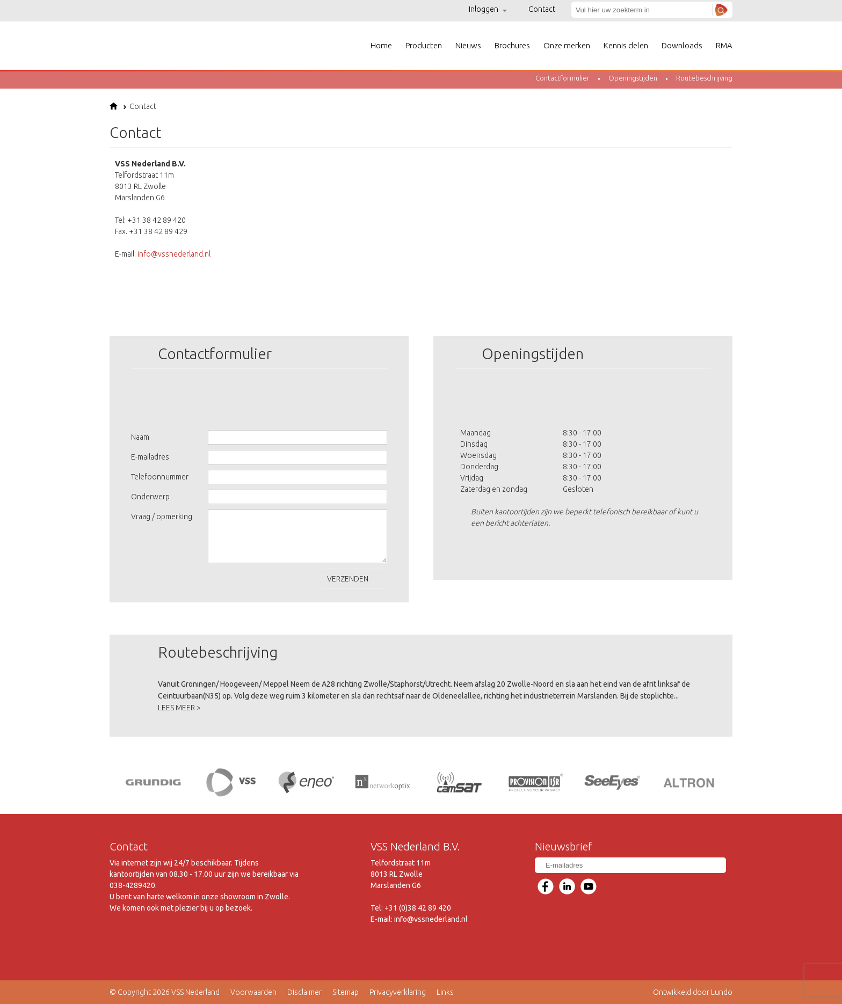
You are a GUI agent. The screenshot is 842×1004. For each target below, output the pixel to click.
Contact (541, 9)
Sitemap (345, 992)
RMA (724, 45)
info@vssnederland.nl (173, 254)
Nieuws (468, 45)
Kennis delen (626, 45)
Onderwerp (150, 496)
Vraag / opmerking (161, 516)
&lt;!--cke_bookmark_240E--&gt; (580, 230)
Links (445, 992)
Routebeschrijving (704, 78)
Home (381, 45)
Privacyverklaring (397, 992)
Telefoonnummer (159, 476)
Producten (423, 45)
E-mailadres (150, 457)
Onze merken (566, 45)
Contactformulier (562, 78)
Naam (140, 437)
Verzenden (354, 581)
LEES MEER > (179, 707)
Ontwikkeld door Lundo (692, 992)
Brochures (512, 45)
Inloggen (488, 9)
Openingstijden (632, 78)
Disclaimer (304, 992)
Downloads (682, 45)
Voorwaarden (253, 992)
